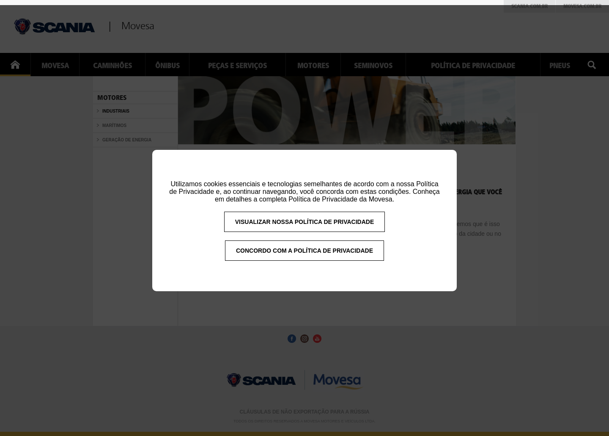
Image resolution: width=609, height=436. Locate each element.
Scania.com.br (529, 6)
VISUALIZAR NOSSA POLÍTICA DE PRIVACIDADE (304, 227)
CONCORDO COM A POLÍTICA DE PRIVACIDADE (304, 256)
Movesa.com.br (582, 6)
